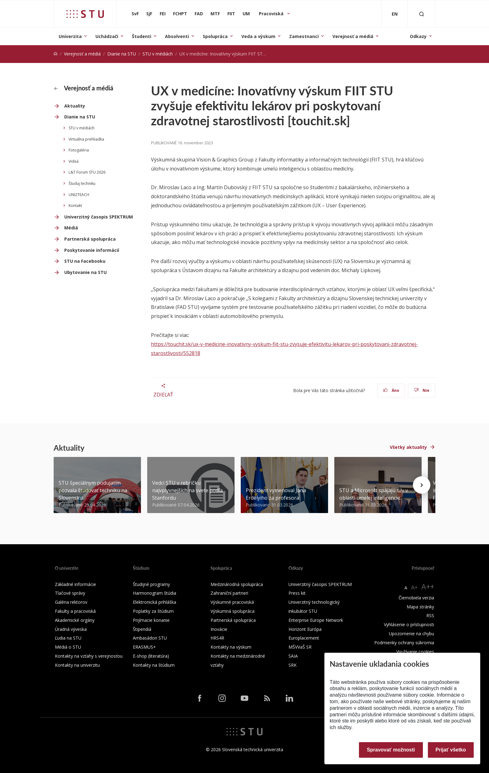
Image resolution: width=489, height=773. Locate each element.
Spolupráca (215, 36)
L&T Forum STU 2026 (87, 172)
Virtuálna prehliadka (86, 139)
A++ (427, 586)
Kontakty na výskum (231, 647)
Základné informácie (75, 584)
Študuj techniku (82, 183)
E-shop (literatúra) (151, 656)
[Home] (55, 54)
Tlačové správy (70, 593)
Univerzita (70, 36)
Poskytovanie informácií (91, 250)
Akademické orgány (74, 620)
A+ (414, 587)
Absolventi (177, 36)
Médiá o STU (68, 647)
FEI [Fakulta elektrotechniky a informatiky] (163, 14)
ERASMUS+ (144, 647)
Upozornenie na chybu (411, 633)
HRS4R (217, 638)
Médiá (71, 228)
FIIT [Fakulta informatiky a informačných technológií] (231, 14)
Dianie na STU (121, 54)
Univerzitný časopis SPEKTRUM (98, 217)
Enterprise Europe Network (315, 620)
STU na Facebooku (84, 261)
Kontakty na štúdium (154, 665)
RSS (430, 615)
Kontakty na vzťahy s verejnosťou (89, 656)
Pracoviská (272, 14)
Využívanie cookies (415, 652)
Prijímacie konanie (151, 620)
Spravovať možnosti (391, 749)
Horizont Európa (305, 629)
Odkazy (418, 36)
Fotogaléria (79, 150)
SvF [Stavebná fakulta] (135, 14)
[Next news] (421, 485)
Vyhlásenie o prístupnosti (409, 624)
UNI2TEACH (79, 194)
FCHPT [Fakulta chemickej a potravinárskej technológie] (180, 14)
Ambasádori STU (150, 638)
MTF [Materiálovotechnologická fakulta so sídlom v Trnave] (215, 14)
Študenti (141, 36)
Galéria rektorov (71, 602)
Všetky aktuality (408, 447)
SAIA (293, 656)
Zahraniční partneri (229, 593)
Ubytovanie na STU (85, 272)
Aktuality (74, 106)
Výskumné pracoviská (232, 602)
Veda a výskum (258, 36)
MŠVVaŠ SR (300, 647)
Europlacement (303, 638)
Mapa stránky (420, 607)
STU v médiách (158, 54)
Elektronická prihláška (154, 602)
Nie (422, 390)
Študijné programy (151, 584)
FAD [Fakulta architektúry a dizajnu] (199, 14)
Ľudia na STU (68, 638)
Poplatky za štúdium (153, 611)
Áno (391, 390)
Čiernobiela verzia (416, 598)
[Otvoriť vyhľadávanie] (421, 13)
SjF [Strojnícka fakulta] (149, 14)
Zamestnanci (304, 36)
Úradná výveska (71, 629)
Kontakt (75, 205)
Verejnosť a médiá (352, 36)
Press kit (297, 593)
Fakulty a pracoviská (75, 611)
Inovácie (219, 629)
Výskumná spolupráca (232, 611)
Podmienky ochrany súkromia (404, 643)
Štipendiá (142, 629)
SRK (292, 665)
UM (246, 14)
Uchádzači (106, 36)
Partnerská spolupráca (90, 239)
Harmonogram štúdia (154, 593)
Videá (74, 161)
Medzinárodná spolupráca (237, 584)
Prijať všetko (451, 749)
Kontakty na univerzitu (77, 665)
